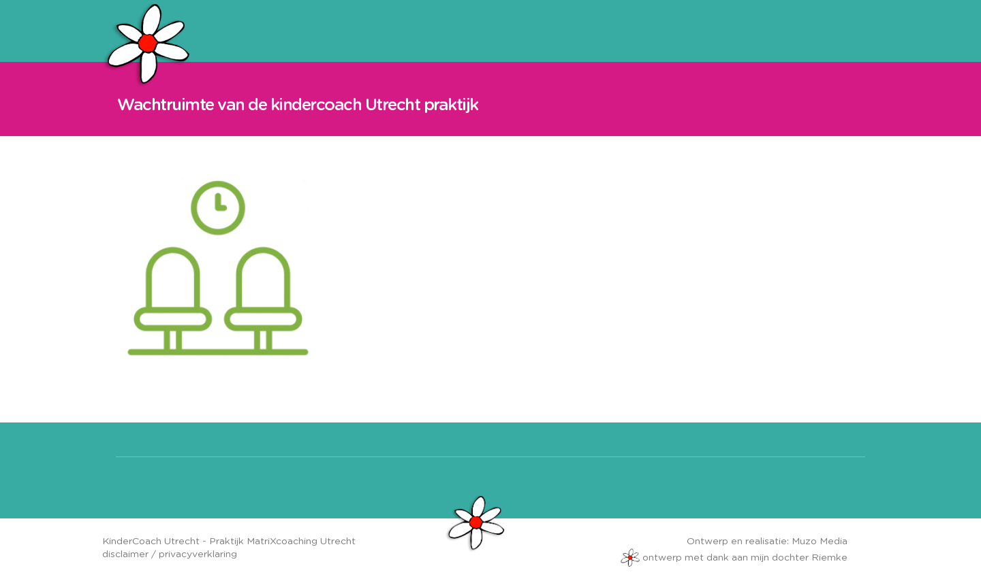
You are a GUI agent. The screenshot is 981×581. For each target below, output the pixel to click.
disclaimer (125, 554)
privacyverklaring (198, 554)
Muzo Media (819, 541)
